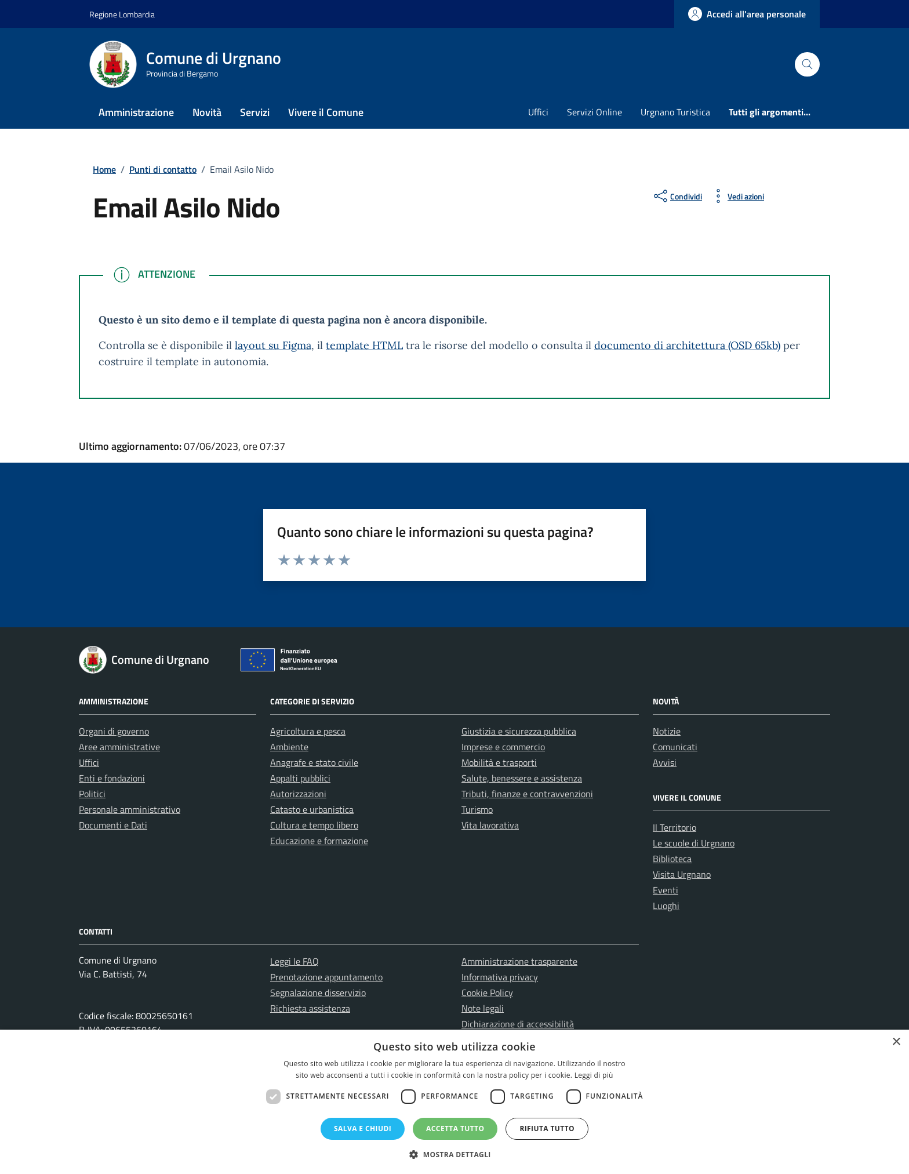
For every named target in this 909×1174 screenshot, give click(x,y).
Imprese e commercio (503, 747)
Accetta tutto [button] (455, 1128)
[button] (454, 1154)
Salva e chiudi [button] (362, 1128)
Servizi (255, 112)
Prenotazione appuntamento (326, 977)
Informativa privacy (499, 977)
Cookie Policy (487, 992)
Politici (92, 794)
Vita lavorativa (490, 825)
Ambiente (289, 747)
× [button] (896, 1042)
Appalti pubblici (300, 778)
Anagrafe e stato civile (314, 762)
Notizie (667, 731)
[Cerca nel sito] (807, 64)
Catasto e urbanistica (312, 809)
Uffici (538, 112)
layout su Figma (273, 345)
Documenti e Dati (113, 825)
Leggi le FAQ (294, 961)
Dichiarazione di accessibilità (517, 1024)
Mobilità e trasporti (499, 762)
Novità (206, 112)
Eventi (665, 890)
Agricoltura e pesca (308, 731)
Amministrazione (136, 112)
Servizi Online (594, 112)
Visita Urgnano (682, 874)
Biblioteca (672, 859)
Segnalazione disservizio (318, 992)
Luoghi (666, 906)
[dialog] (454, 1102)
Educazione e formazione (319, 841)
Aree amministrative (119, 747)
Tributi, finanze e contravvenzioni (527, 794)
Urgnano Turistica (675, 112)
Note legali (482, 1008)
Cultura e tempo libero (314, 825)
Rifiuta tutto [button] (547, 1128)
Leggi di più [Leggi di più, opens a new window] (594, 1075)
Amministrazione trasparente (519, 961)
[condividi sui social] (676, 196)
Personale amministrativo (129, 809)
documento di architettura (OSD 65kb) (687, 345)
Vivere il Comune (325, 112)
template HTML (364, 345)
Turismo (477, 809)
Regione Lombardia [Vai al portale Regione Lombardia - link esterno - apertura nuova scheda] (122, 14)
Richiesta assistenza (310, 1008)
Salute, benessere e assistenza (521, 778)
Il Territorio (674, 827)
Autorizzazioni (298, 794)
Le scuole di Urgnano (694, 843)
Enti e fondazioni (112, 778)
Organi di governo (114, 731)
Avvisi (665, 762)
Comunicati (675, 747)
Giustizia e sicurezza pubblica (518, 731)
